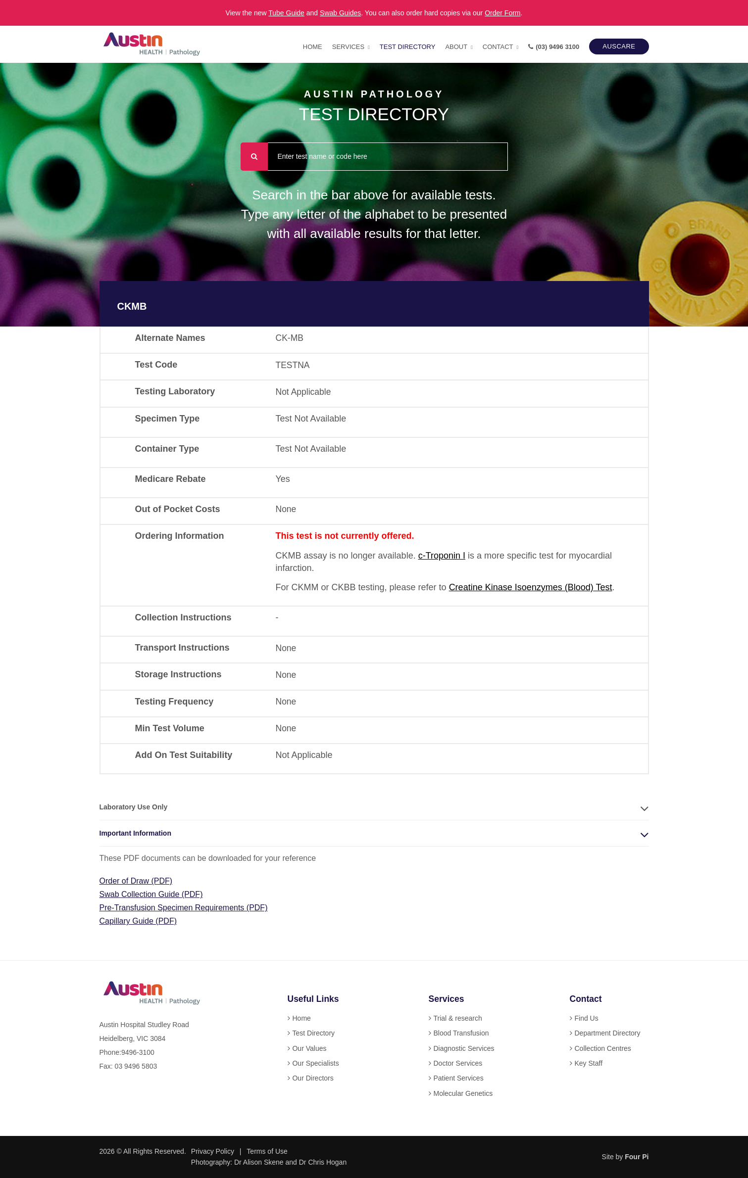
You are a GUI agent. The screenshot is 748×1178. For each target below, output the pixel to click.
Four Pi (636, 1157)
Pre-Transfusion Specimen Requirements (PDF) (184, 907)
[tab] (374, 807)
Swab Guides (340, 13)
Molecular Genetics (463, 1093)
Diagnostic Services (463, 1048)
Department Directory (607, 1033)
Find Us (586, 1018)
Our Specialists (315, 1063)
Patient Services (458, 1078)
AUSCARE (618, 46)
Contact (498, 46)
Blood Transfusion (461, 1033)
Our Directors (312, 1078)
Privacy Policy (212, 1151)
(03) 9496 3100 (553, 46)
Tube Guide (286, 13)
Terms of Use (267, 1151)
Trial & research (457, 1018)
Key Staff (588, 1063)
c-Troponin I (441, 556)
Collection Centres (602, 1048)
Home (312, 46)
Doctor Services (457, 1063)
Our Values (309, 1048)
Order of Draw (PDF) (136, 881)
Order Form (502, 13)
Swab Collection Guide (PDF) (151, 894)
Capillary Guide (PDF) (138, 921)
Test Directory (408, 46)
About (456, 46)
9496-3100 (137, 1052)
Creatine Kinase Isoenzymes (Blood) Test (530, 587)
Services (348, 46)
